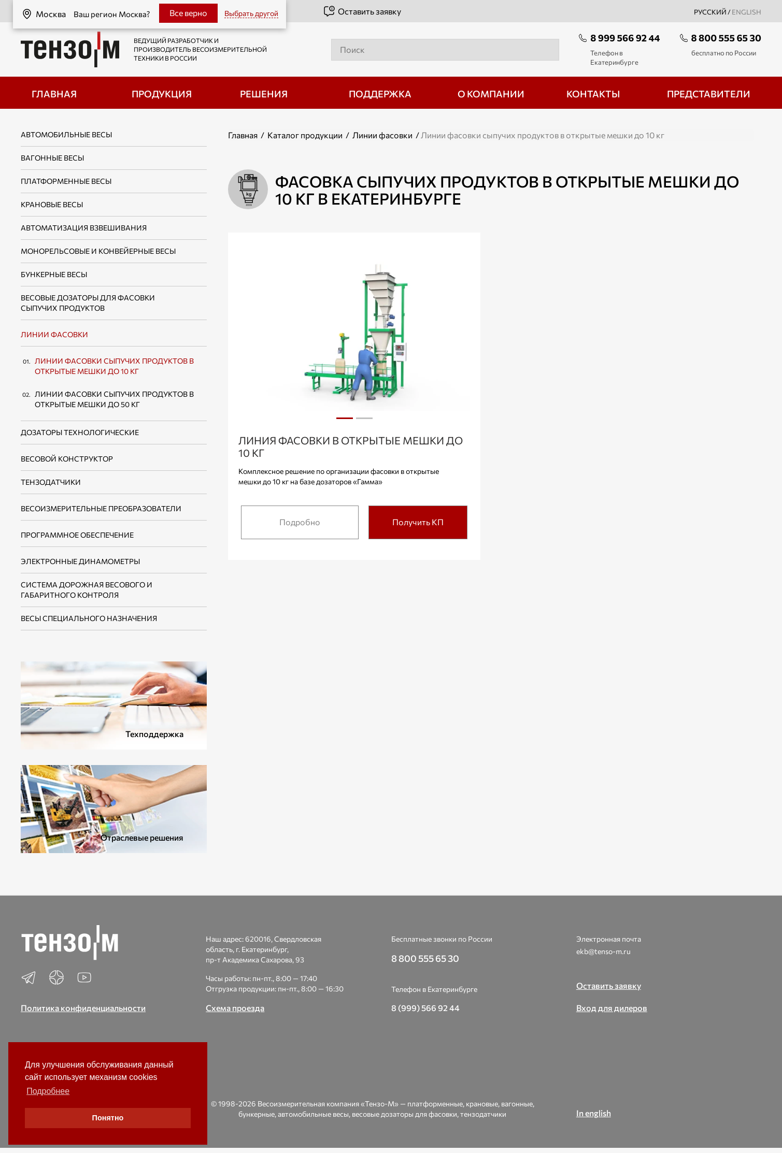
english (746, 12)
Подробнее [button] (47, 1091)
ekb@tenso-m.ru (603, 951)
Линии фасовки (54, 334)
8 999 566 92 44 (625, 38)
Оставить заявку (362, 11)
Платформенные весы (66, 181)
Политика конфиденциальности (83, 1008)
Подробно (299, 522)
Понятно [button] (108, 1118)
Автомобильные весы (66, 134)
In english (593, 1113)
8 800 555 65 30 (726, 38)
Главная (243, 135)
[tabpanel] (354, 338)
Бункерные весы (54, 274)
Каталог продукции (305, 135)
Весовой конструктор (67, 458)
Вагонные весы (52, 157)
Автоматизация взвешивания (84, 227)
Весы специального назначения (89, 618)
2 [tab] (364, 422)
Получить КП (418, 522)
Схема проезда (235, 1008)
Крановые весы (52, 204)
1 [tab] (344, 418)
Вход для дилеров (611, 1008)
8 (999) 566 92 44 (425, 1008)
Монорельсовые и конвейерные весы (98, 251)
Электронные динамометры (80, 561)
